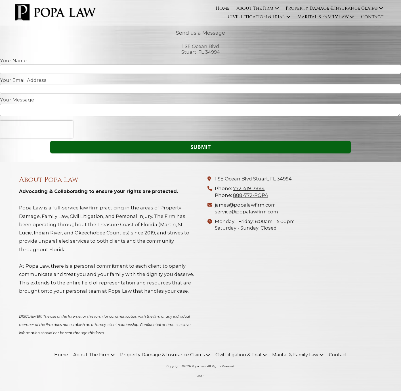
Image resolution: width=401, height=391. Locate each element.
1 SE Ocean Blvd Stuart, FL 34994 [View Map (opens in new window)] (253, 179)
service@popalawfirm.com (246, 212)
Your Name (13, 60)
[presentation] (36, 129)
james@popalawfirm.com (245, 205)
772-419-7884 (249, 188)
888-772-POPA (250, 195)
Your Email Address (23, 80)
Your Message (17, 100)
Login (200, 375)
